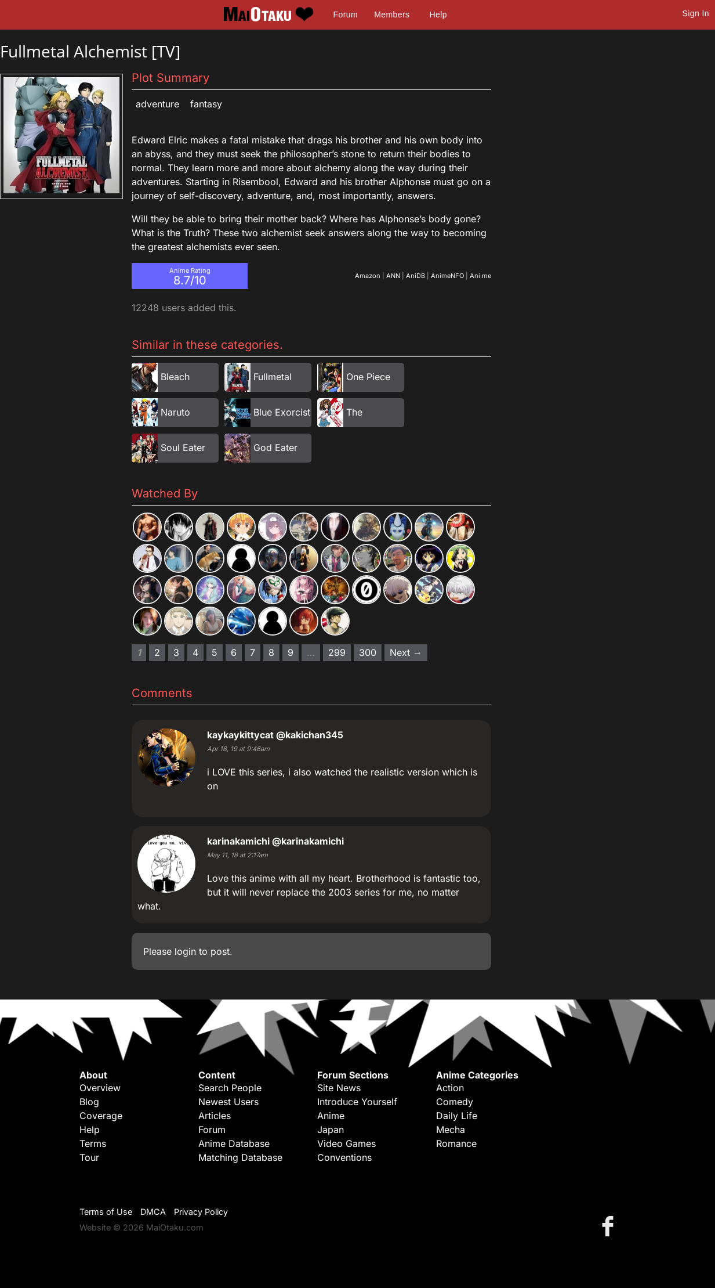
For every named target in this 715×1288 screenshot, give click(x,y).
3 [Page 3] (176, 652)
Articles (214, 1115)
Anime (330, 1115)
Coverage (100, 1115)
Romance (456, 1143)
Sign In (696, 13)
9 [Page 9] (290, 652)
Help (438, 14)
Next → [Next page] (406, 652)
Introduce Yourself (357, 1101)
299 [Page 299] (337, 652)
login (185, 951)
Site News (339, 1088)
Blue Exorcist (281, 412)
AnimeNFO (447, 276)
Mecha (450, 1129)
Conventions (344, 1157)
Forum (345, 14)
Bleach (175, 377)
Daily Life (456, 1115)
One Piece (368, 377)
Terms (92, 1143)
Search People (230, 1088)
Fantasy (206, 104)
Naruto (175, 412)
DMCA (153, 1212)
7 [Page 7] (252, 652)
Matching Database (240, 1157)
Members (391, 14)
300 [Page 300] (367, 652)
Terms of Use (105, 1212)
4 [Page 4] (195, 652)
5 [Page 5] (214, 652)
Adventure (157, 104)
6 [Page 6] (234, 652)
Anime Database (234, 1143)
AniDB (415, 276)
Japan (330, 1129)
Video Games (346, 1143)
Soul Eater (183, 447)
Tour (89, 1157)
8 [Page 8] (271, 652)
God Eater (275, 447)
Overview (100, 1088)
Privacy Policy (201, 1212)
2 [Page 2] (157, 652)
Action (450, 1088)
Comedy (454, 1101)
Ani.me (480, 276)
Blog (89, 1101)
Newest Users (228, 1101)
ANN (393, 276)
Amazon (367, 276)
